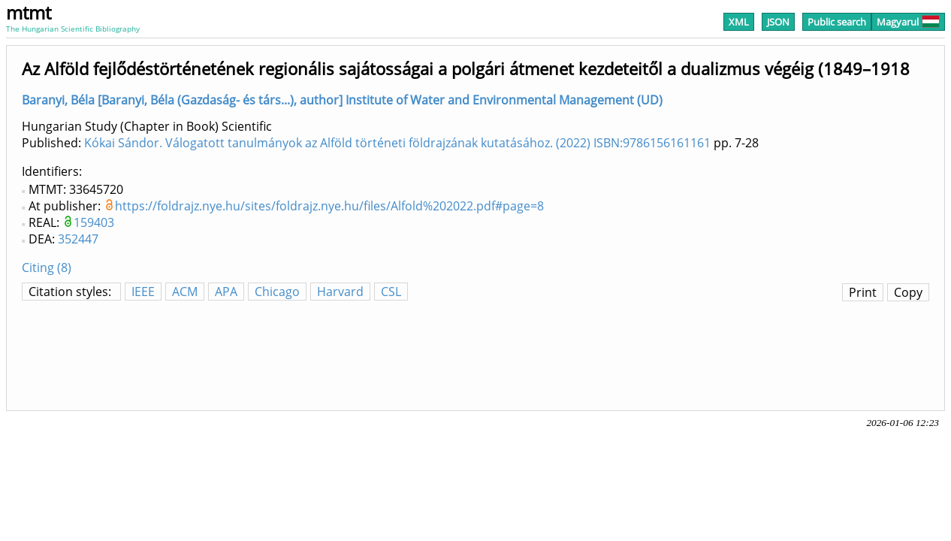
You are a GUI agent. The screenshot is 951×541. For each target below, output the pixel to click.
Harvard (340, 291)
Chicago (277, 291)
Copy (908, 292)
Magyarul (908, 22)
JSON (778, 22)
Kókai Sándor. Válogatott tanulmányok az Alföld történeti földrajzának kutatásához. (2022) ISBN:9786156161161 (397, 142)
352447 (78, 239)
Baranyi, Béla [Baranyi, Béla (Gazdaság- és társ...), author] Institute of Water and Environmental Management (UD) (342, 100)
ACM (185, 291)
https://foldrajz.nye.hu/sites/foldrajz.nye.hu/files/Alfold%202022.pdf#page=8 (329, 206)
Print (863, 292)
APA (226, 291)
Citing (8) (46, 267)
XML (739, 22)
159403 (94, 222)
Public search (837, 22)
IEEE (143, 291)
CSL (391, 291)
